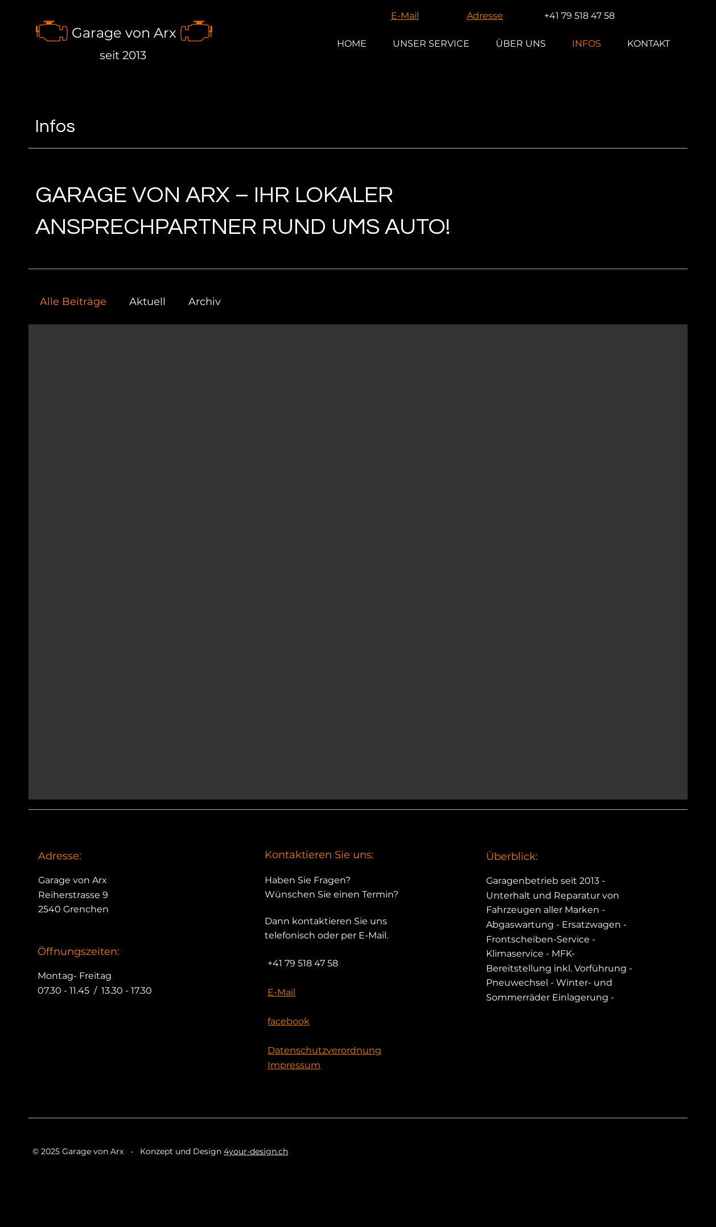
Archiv (204, 301)
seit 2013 (123, 55)
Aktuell (147, 301)
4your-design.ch (256, 1151)
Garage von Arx (124, 32)
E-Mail (405, 15)
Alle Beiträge (73, 301)
